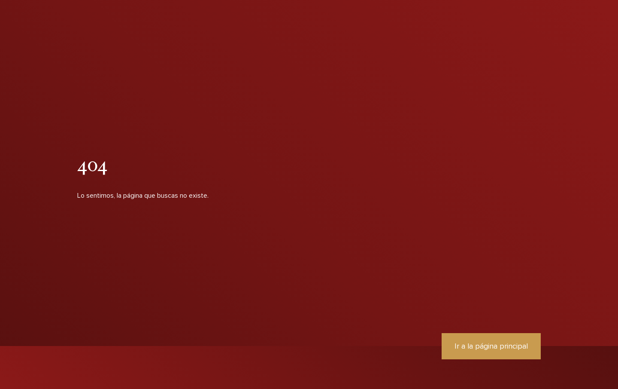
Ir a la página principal (491, 346)
